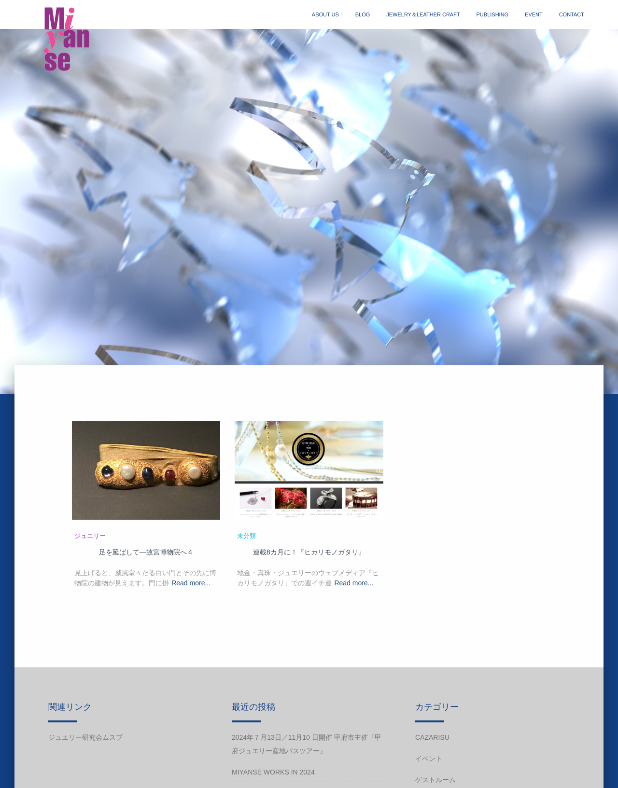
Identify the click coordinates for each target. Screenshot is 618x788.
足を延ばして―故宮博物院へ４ (146, 552)
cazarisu (432, 737)
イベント (428, 758)
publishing (493, 14)
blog (362, 14)
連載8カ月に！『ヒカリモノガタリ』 (309, 552)
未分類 (246, 535)
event (534, 14)
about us (325, 14)
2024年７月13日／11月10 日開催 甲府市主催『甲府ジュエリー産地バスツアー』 (306, 744)
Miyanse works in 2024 (273, 772)
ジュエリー (90, 535)
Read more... (191, 583)
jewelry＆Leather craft (423, 14)
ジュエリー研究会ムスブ (85, 737)
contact (571, 14)
